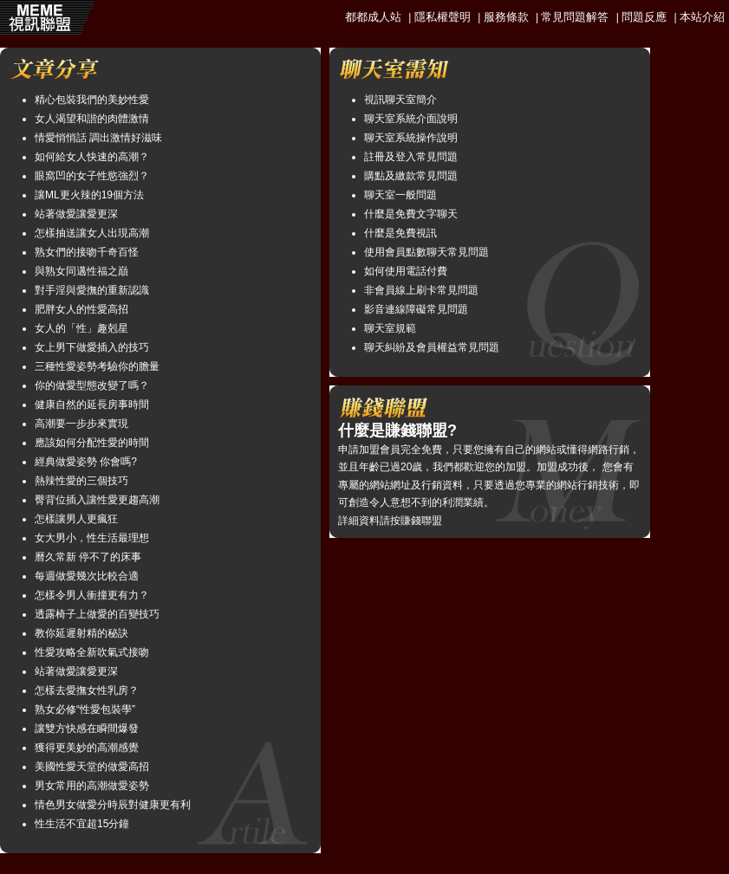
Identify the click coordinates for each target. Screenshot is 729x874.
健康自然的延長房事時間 (92, 404)
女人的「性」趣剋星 (81, 328)
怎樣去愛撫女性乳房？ (87, 690)
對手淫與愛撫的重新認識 (92, 290)
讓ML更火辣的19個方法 (89, 195)
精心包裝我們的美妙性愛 (92, 100)
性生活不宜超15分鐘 (82, 824)
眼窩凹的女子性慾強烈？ (92, 176)
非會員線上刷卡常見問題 (421, 290)
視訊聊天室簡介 (400, 100)
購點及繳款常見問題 (411, 176)
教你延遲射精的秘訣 (81, 633)
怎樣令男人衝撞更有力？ (92, 595)
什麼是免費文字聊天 (411, 214)
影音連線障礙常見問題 (416, 309)
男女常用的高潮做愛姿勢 (92, 786)
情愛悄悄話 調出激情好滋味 (98, 138)
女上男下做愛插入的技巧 (92, 347)
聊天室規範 (390, 328)
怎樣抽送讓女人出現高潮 (92, 233)
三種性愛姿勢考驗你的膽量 (97, 366)
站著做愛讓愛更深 (76, 214)
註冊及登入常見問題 (411, 157)
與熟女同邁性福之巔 (81, 271)
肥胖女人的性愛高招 (81, 309)
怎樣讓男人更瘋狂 (76, 519)
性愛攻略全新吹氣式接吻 (92, 652)
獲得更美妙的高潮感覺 (87, 747)
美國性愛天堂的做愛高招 (92, 767)
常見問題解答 (575, 16)
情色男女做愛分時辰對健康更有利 (113, 805)
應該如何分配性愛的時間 (92, 443)
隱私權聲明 (442, 16)
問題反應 (644, 16)
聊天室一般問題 (400, 195)
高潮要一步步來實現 (81, 424)
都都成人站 (373, 16)
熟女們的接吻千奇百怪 (87, 252)
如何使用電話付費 (405, 271)
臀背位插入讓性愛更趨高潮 (97, 500)
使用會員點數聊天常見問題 (426, 252)
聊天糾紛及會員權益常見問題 (431, 347)
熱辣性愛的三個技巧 (81, 481)
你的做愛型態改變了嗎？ (92, 385)
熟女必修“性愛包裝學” (85, 709)
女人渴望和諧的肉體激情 (92, 119)
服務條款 (506, 16)
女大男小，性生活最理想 (92, 538)
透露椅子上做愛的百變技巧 (97, 614)
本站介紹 (702, 16)
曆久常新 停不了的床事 (88, 557)
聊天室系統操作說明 (411, 138)
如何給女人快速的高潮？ (92, 157)
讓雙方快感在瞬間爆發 (87, 728)
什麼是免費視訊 (400, 233)
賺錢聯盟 (421, 521)
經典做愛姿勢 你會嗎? (86, 462)
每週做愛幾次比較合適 (87, 576)
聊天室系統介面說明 (411, 119)
